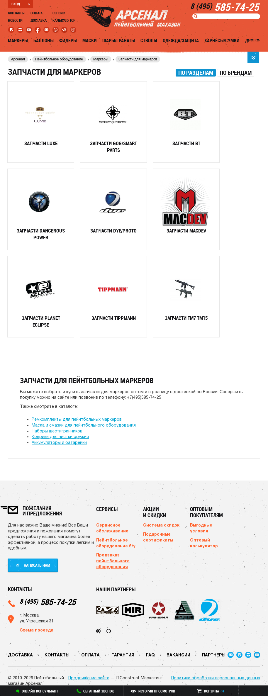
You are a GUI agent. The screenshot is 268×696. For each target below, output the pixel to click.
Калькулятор (63, 20)
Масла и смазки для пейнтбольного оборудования (84, 425)
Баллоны (43, 40)
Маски (89, 40)
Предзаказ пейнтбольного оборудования (113, 560)
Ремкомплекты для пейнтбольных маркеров (77, 419)
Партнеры (213, 654)
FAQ (150, 654)
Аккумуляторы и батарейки (59, 442)
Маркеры (18, 40)
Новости (15, 20)
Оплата (36, 13)
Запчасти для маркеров (137, 59)
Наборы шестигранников (57, 431)
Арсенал (18, 59)
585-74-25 (48, 601)
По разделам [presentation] (195, 73)
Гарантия (122, 654)
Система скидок (161, 524)
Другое (252, 40)
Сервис (58, 13)
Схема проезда (36, 629)
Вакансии (178, 654)
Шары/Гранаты (118, 40)
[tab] (196, 73)
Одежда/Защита (181, 40)
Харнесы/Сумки (222, 40)
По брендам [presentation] (236, 73)
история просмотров (152, 691)
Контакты (16, 13)
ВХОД (20, 3)
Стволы (148, 40)
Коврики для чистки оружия (60, 436)
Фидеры (68, 40)
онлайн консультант (37, 691)
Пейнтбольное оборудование (59, 59)
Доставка (38, 20)
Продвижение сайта (88, 677)
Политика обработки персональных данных (215, 677)
